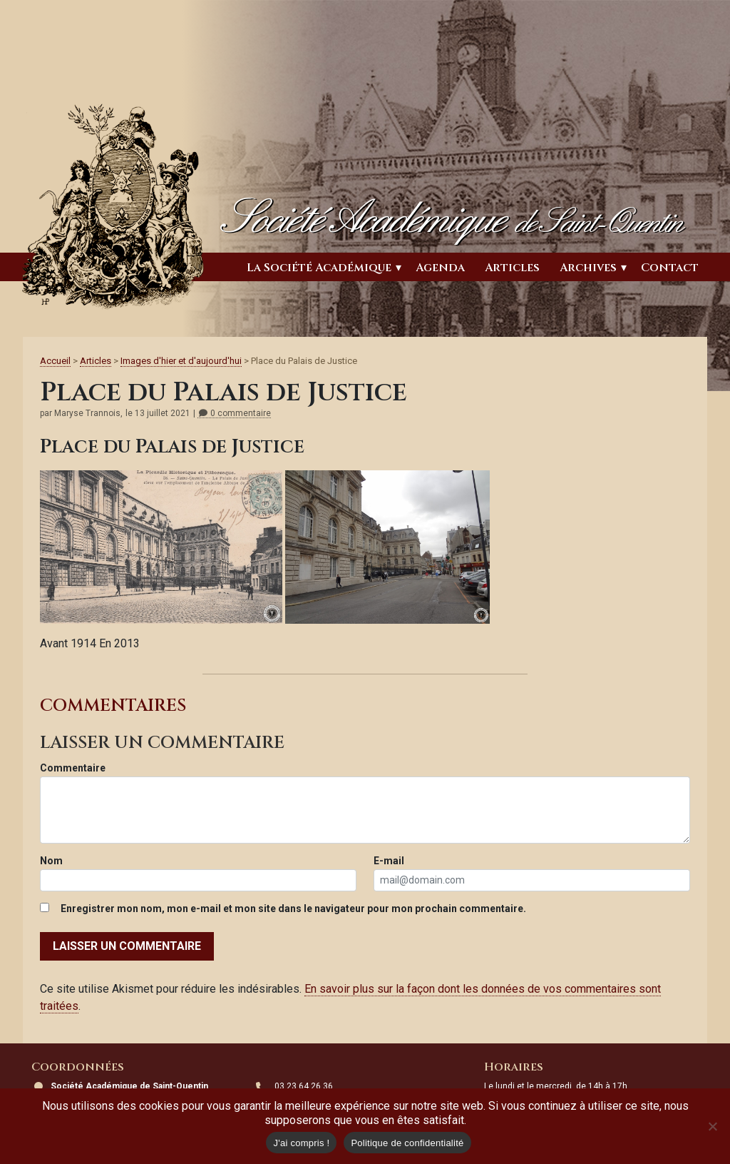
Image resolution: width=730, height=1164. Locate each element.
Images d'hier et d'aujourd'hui (181, 360)
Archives (588, 267)
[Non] (712, 1126)
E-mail (389, 860)
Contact (670, 267)
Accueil (55, 360)
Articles (512, 267)
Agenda (440, 267)
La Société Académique (319, 267)
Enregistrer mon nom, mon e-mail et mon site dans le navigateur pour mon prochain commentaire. (293, 908)
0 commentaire (234, 413)
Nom (51, 860)
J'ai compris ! (301, 1143)
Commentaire (73, 768)
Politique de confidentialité (407, 1143)
